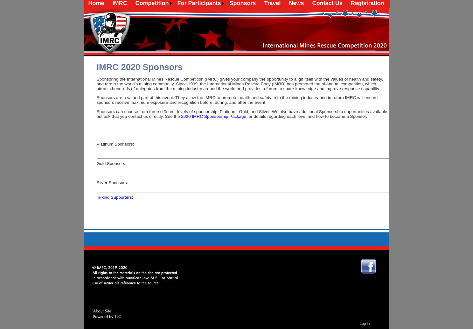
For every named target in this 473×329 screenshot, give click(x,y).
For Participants (199, 3)
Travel (272, 3)
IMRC (120, 3)
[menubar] (236, 3)
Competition (152, 3)
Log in (365, 323)
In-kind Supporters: (115, 197)
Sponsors (243, 3)
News (296, 3)
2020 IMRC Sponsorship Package (213, 116)
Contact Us (327, 3)
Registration (367, 3)
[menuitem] (96, 3)
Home (96, 3)
